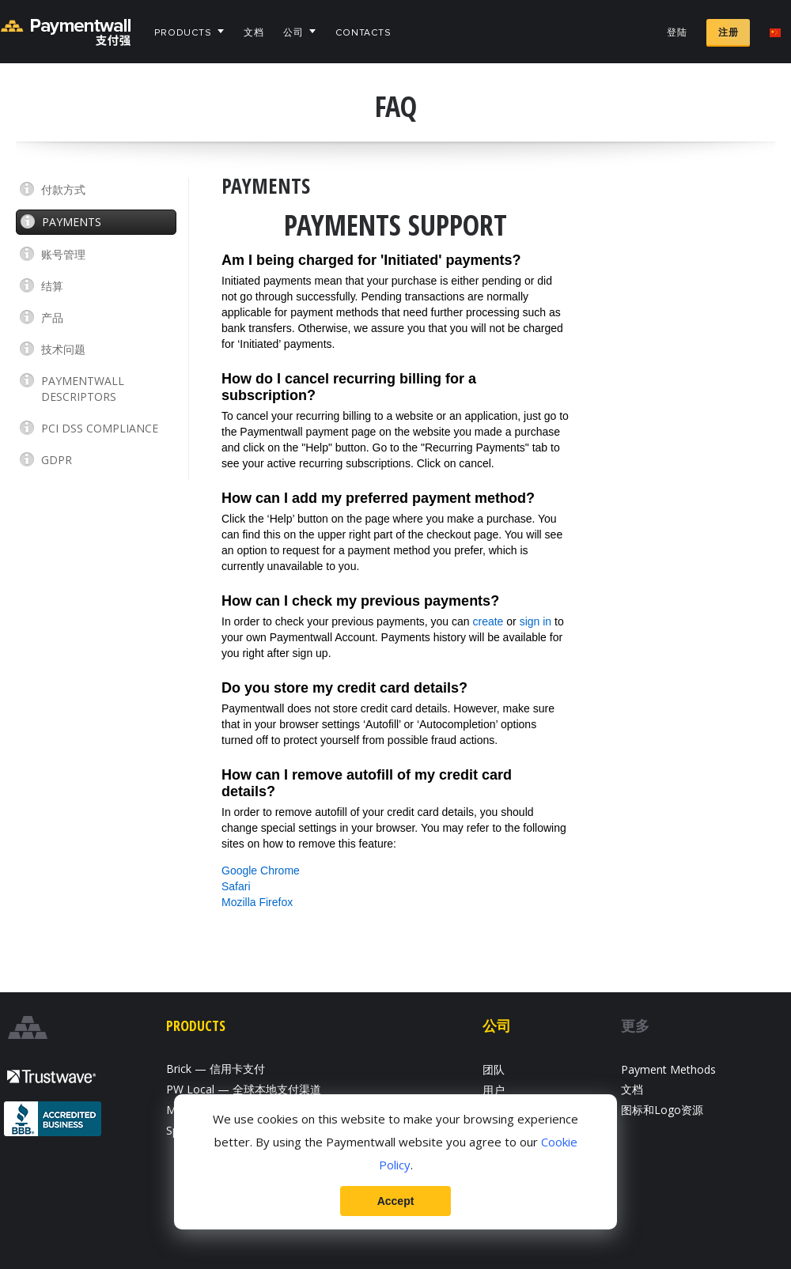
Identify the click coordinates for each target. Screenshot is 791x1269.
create (488, 621)
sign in (535, 621)
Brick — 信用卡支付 (215, 1068)
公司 (293, 33)
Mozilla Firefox (257, 902)
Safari (236, 886)
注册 (728, 33)
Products (183, 33)
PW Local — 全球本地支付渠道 (243, 1089)
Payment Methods (668, 1069)
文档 (254, 33)
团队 (494, 1069)
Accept (395, 1201)
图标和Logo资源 (662, 1109)
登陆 (677, 33)
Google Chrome (260, 870)
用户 (494, 1089)
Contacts (363, 33)
